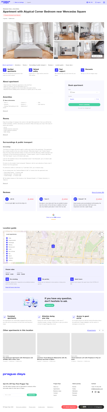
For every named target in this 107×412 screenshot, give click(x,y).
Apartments (57, 388)
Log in (55, 395)
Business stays (57, 391)
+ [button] (102, 233)
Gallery (10, 260)
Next (106, 348)
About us (56, 386)
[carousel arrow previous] (100, 330)
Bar (9, 253)
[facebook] (92, 392)
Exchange (11, 242)
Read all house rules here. (13, 287)
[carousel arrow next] (103, 330)
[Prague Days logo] (5, 2)
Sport (10, 255)
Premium (74, 395)
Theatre (11, 258)
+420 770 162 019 (96, 386)
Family (74, 388)
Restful (74, 386)
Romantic (74, 393)
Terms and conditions (21, 407)
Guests (70, 96)
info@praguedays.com (97, 388)
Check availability (84, 104)
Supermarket (12, 240)
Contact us (49, 305)
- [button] (102, 235)
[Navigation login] (98, 2)
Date (69, 89)
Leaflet (102, 263)
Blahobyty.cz (50, 407)
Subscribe (32, 394)
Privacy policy (32, 407)
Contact (56, 393)
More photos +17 (97, 56)
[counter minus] (95, 99)
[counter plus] (98, 99)
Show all (5, 111)
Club (10, 238)
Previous (1, 348)
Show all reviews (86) (98, 192)
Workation (75, 391)
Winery (10, 244)
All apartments (91, 330)
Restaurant (12, 247)
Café (10, 249)
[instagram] (95, 392)
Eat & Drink (12, 251)
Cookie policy (41, 407)
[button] (53, 246)
